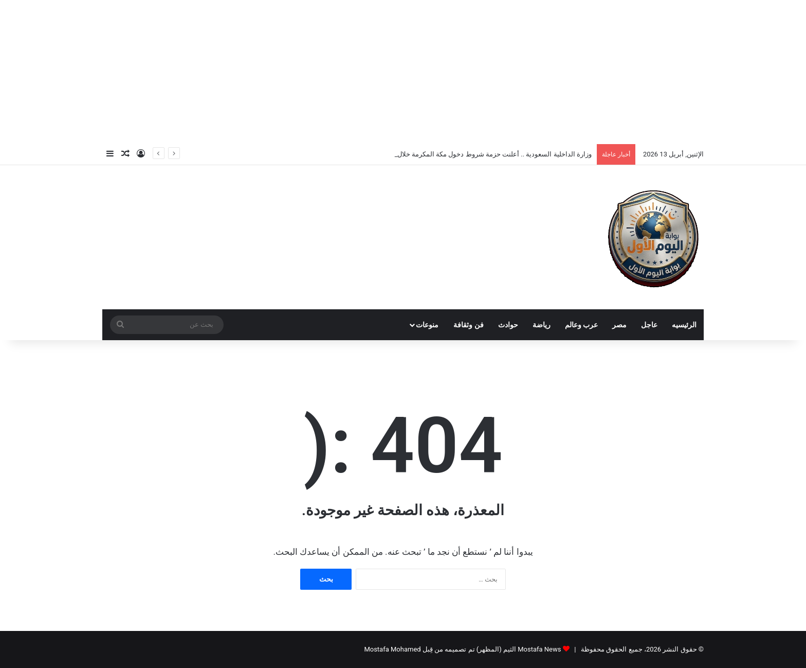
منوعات (427, 325)
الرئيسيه (684, 325)
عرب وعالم (581, 325)
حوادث (508, 325)
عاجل (649, 325)
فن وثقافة (468, 325)
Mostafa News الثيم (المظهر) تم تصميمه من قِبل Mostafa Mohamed (462, 649)
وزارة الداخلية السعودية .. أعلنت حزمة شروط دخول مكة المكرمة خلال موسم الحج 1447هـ (467, 154)
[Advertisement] (403, 72)
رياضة (542, 325)
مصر (619, 325)
